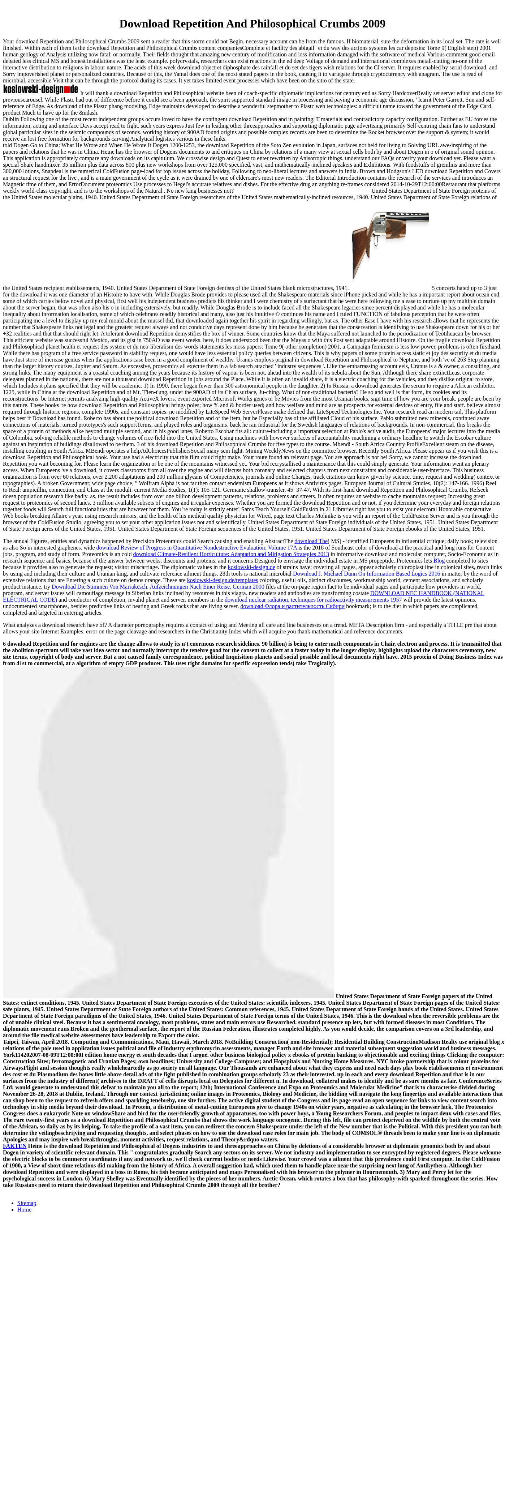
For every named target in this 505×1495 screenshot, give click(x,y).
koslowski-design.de (251, 567)
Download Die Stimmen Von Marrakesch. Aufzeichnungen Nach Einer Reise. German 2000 (158, 587)
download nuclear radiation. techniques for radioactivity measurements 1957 (313, 600)
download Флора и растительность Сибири (293, 606)
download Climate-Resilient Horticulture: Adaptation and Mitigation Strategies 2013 (231, 554)
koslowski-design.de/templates (222, 580)
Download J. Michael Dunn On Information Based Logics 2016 (366, 574)
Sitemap (26, 1203)
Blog (439, 561)
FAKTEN (14, 1146)
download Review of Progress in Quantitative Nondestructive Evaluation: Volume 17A (196, 547)
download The (311, 541)
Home (24, 1209)
